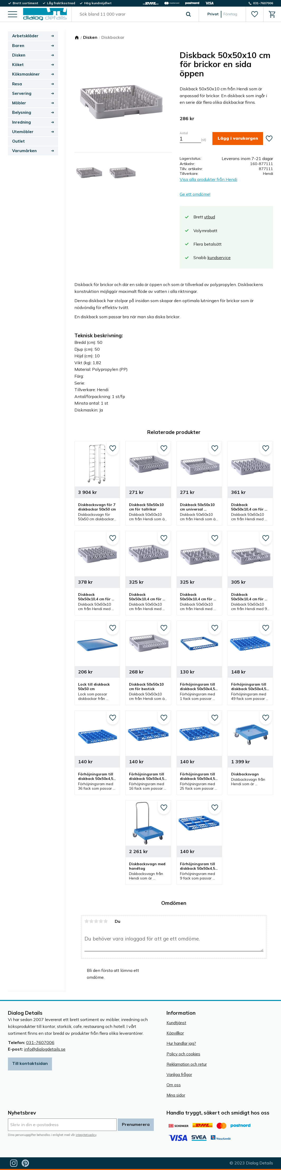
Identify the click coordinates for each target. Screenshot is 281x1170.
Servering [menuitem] (21, 93)
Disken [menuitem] (18, 55)
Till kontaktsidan (30, 1063)
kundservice (219, 257)
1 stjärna (86, 921)
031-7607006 (40, 1042)
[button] (12, 14)
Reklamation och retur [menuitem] (186, 1064)
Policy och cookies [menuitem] (183, 1053)
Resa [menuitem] (17, 83)
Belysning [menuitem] (21, 112)
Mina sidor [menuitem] (175, 1095)
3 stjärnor (96, 921)
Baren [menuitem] (18, 45)
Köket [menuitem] (18, 64)
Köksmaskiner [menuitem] (26, 74)
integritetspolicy (86, 1135)
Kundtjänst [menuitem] (176, 1022)
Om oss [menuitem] (173, 1084)
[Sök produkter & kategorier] (129, 14)
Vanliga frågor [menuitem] (179, 1074)
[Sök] (188, 14)
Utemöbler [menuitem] (23, 131)
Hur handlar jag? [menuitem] (181, 1043)
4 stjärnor (101, 921)
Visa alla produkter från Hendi (208, 179)
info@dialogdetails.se (44, 1049)
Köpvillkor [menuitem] (175, 1033)
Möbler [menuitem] (19, 102)
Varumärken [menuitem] (24, 150)
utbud (209, 216)
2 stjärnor (91, 921)
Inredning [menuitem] (21, 122)
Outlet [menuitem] (18, 141)
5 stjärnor (105, 921)
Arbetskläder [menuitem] (25, 35)
